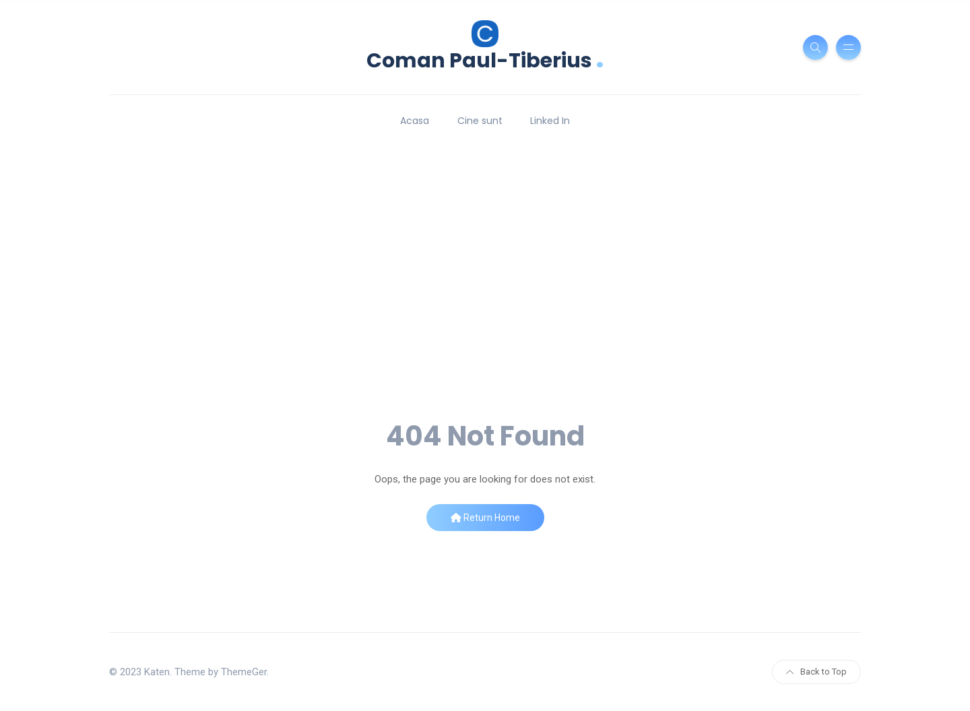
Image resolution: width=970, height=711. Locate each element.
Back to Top (816, 672)
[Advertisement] (485, 316)
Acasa (414, 120)
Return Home (485, 517)
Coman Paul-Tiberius (485, 59)
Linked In (550, 120)
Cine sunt (480, 120)
